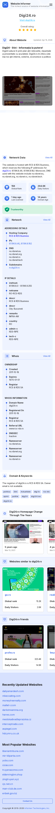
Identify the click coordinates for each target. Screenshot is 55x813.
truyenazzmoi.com (12, 769)
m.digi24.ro (14, 267)
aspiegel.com (9, 728)
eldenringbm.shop (12, 774)
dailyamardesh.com (13, 691)
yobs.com (7, 760)
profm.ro (10, 652)
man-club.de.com (12, 788)
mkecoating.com (11, 695)
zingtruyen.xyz (10, 779)
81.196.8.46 (14, 243)
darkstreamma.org (12, 709)
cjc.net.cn (7, 783)
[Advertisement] (27, 67)
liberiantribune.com (13, 751)
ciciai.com (7, 765)
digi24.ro (6, 170)
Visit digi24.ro (27, 20)
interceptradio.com (12, 724)
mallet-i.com (9, 705)
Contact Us (27, 801)
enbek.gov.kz (9, 793)
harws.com (8, 714)
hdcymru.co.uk (10, 733)
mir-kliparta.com (11, 755)
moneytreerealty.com (14, 700)
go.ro (8, 594)
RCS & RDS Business (19, 236)
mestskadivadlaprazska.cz (16, 719)
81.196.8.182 (26, 243)
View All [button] (48, 157)
